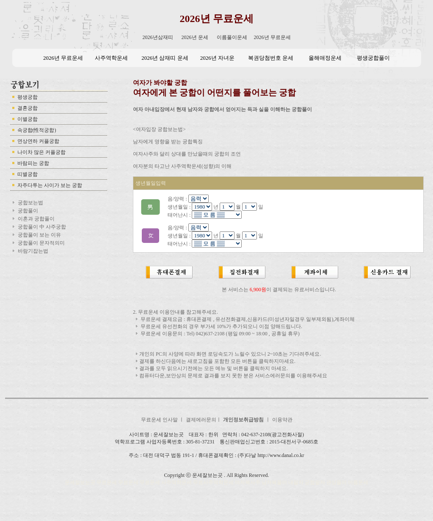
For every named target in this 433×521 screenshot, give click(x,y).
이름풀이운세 (232, 37)
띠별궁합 (27, 174)
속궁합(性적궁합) (36, 130)
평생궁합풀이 (373, 58)
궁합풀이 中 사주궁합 (42, 227)
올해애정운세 (325, 58)
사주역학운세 (111, 58)
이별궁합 (27, 119)
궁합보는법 (30, 203)
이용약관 (282, 420)
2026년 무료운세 (217, 18)
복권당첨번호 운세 (270, 58)
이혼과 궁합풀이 (36, 219)
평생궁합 (27, 97)
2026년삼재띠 (158, 37)
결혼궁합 (27, 108)
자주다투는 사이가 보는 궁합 (49, 185)
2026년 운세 (195, 37)
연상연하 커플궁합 (38, 141)
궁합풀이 (28, 211)
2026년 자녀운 (217, 58)
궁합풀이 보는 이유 (39, 235)
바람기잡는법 (33, 251)
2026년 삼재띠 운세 (164, 58)
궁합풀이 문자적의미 (41, 243)
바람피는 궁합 (33, 163)
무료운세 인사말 (160, 420)
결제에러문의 (201, 420)
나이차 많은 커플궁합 (41, 152)
